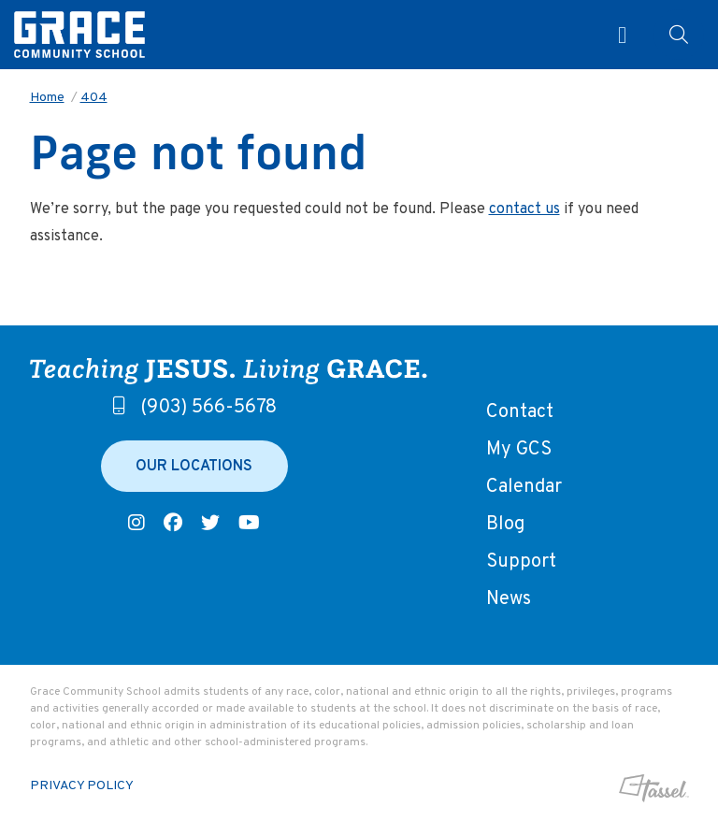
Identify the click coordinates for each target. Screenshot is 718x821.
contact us (524, 209)
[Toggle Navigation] (615, 34)
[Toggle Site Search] (678, 34)
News (508, 599)
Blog (505, 524)
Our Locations (194, 466)
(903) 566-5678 (194, 408)
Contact (519, 412)
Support (521, 562)
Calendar (524, 487)
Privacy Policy (82, 786)
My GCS (519, 450)
